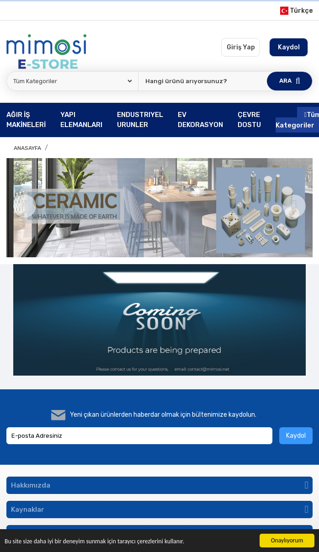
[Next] (294, 206)
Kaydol (296, 436)
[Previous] (24, 206)
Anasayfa (27, 148)
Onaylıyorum (287, 540)
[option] (159, 208)
